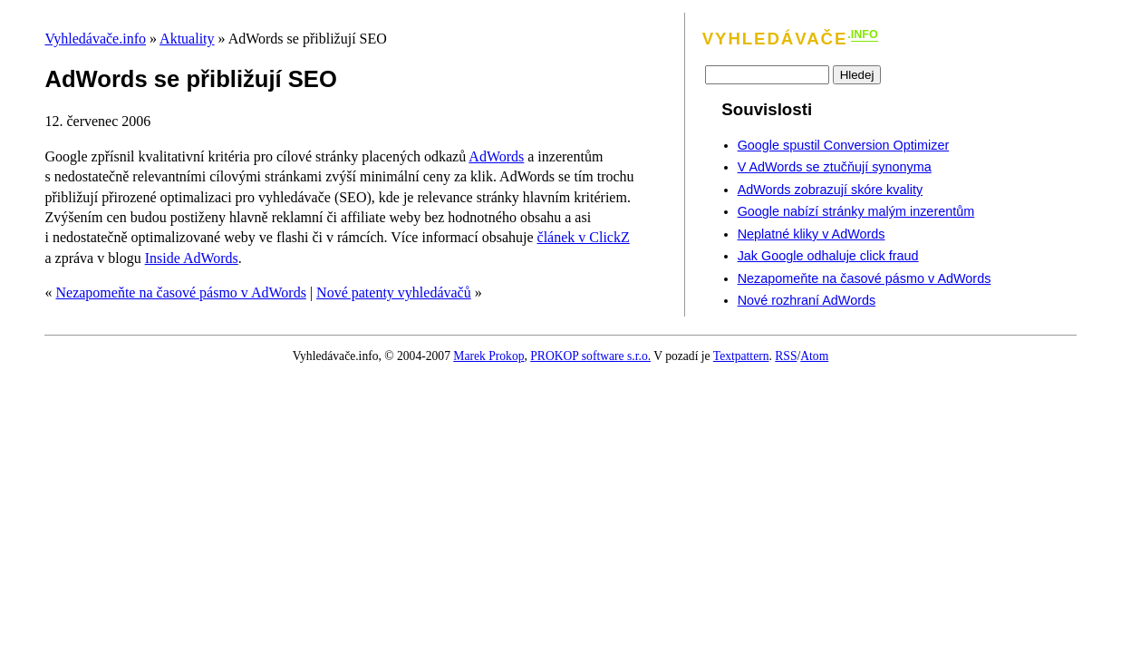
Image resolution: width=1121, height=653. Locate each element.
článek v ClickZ (583, 237)
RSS (786, 356)
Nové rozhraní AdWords (807, 300)
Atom (814, 356)
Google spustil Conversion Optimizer (844, 145)
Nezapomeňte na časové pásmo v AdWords (180, 292)
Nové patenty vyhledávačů (393, 292)
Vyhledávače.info (95, 38)
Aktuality (186, 38)
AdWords (496, 156)
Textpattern (741, 356)
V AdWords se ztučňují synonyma (835, 167)
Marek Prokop (488, 356)
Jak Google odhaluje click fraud (828, 256)
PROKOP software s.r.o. (590, 356)
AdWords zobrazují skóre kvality (830, 189)
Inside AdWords (191, 258)
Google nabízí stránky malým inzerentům (856, 211)
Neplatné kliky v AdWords (811, 234)
